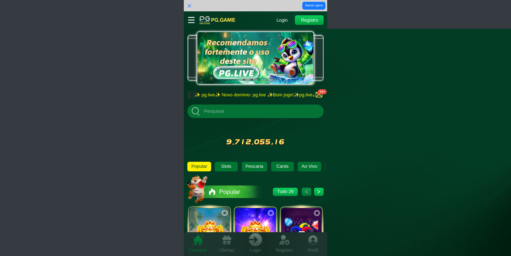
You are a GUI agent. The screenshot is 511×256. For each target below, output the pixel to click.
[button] (282, 20)
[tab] (198, 243)
